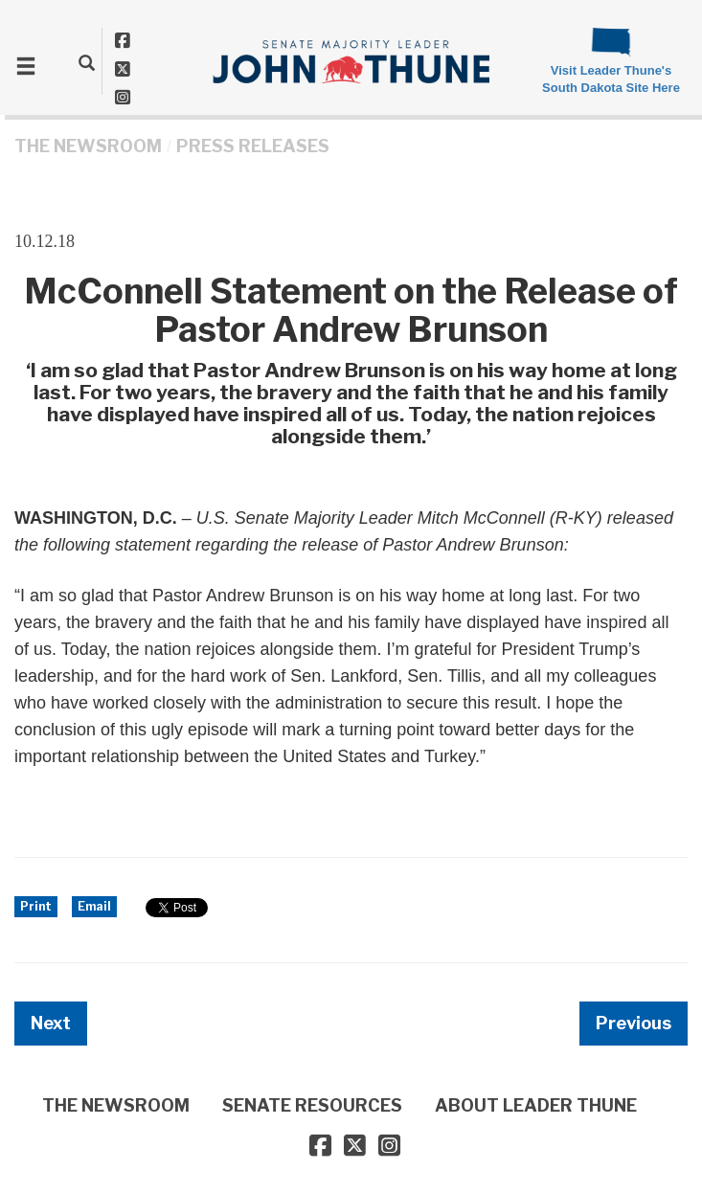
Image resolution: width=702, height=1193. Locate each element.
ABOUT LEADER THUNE (536, 1105)
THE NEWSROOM (88, 146)
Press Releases (252, 146)
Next (51, 1023)
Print (36, 906)
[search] (87, 62)
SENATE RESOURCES (312, 1105)
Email (94, 906)
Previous (633, 1023)
